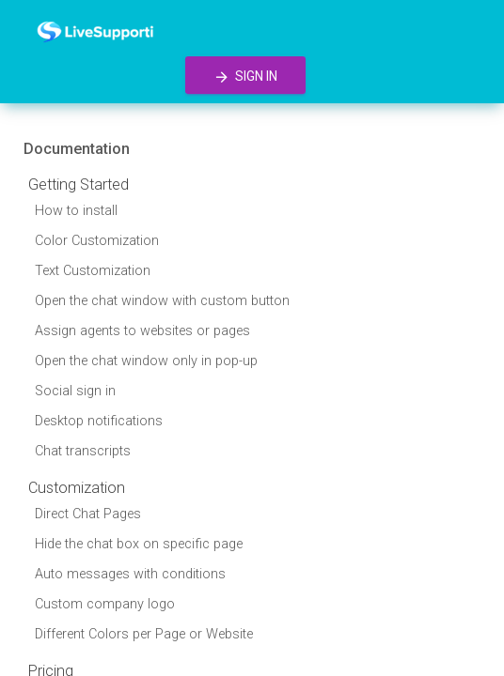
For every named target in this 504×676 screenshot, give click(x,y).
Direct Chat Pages (88, 514)
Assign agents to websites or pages (142, 331)
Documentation (77, 149)
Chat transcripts (83, 451)
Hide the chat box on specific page (139, 544)
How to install (76, 211)
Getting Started (78, 184)
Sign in (245, 77)
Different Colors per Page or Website (144, 634)
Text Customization (92, 271)
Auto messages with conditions (130, 574)
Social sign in (75, 391)
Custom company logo (105, 604)
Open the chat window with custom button (162, 301)
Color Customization (97, 241)
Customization (76, 488)
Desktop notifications (99, 421)
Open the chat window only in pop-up (146, 361)
